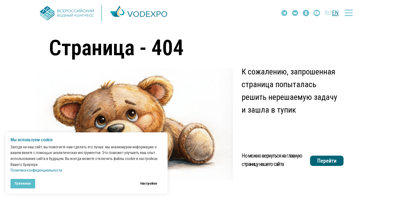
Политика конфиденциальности (36, 170)
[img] (295, 13)
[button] (348, 13)
